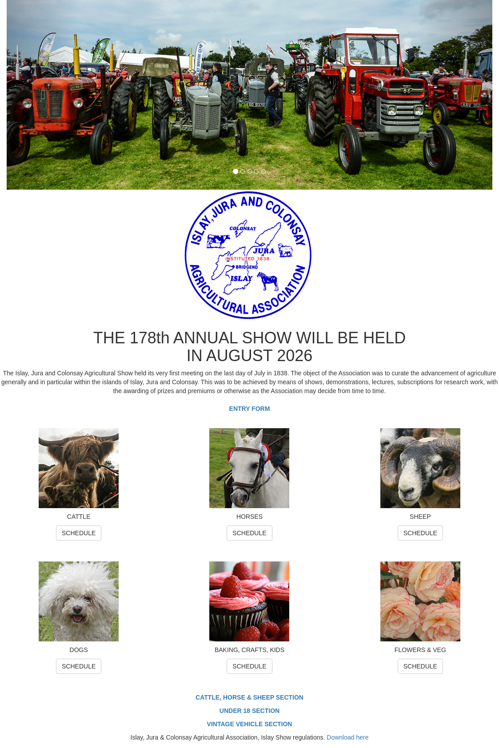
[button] (43, 95)
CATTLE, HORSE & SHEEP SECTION (249, 697)
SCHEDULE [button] (79, 533)
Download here (347, 737)
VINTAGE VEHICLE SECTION (249, 724)
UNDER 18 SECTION (249, 710)
